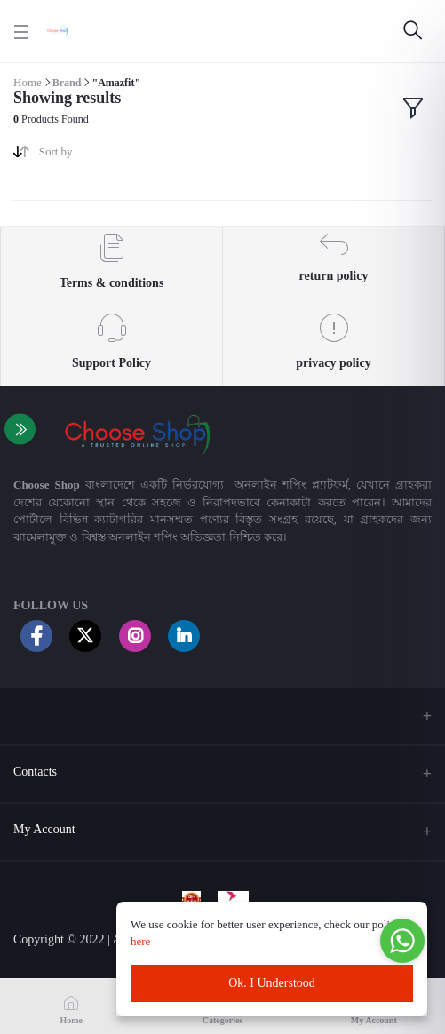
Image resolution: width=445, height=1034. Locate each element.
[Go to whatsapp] (402, 941)
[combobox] (124, 155)
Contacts (35, 771)
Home (27, 82)
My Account (44, 829)
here (142, 941)
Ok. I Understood (271, 983)
